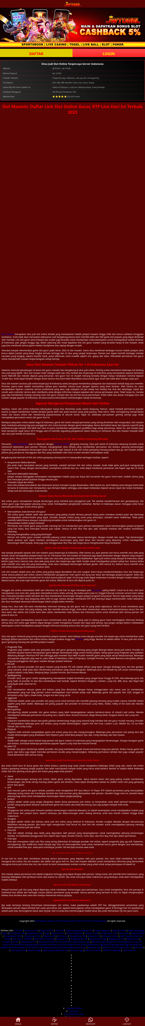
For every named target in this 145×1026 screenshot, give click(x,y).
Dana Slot (124, 933)
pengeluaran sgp (98, 938)
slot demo (82, 944)
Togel (4, 933)
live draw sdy (135, 944)
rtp (30, 947)
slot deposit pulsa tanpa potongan (57, 947)
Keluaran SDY (31, 930)
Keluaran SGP (119, 930)
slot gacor (97, 590)
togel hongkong (20, 444)
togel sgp (47, 950)
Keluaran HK (49, 936)
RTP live (79, 639)
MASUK (18, 1021)
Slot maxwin (7, 334)
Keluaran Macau (110, 936)
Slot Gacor (62, 936)
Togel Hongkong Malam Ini (79, 930)
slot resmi (63, 944)
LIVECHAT (127, 1021)
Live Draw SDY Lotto (74, 1014)
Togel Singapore (102, 930)
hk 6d (22, 950)
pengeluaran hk (116, 938)
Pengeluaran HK (17, 933)
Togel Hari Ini (46, 930)
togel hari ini (132, 938)
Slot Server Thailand (22, 938)
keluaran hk (44, 941)
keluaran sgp (83, 941)
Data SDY (74, 1011)
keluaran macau (49, 944)
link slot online (61, 444)
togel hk (72, 944)
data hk (54, 941)
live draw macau (17, 944)
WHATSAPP (90, 1021)
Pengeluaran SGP (108, 933)
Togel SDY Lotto (74, 1008)
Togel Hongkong (136, 930)
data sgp (138, 947)
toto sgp (72, 941)
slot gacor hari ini (123, 947)
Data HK (18, 930)
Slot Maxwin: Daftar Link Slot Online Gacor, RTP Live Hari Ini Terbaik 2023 (70, 921)
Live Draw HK (129, 950)
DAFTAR (36, 53)
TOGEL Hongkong (111, 950)
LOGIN (109, 53)
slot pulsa (63, 941)
